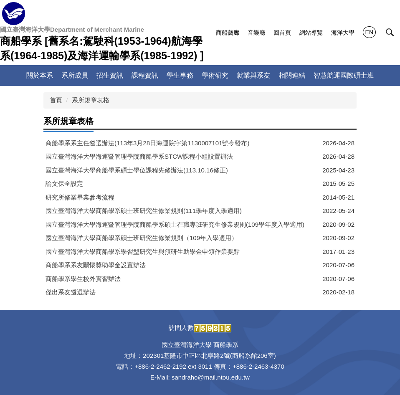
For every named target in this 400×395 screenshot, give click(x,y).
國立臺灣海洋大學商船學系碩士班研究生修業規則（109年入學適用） (142, 237)
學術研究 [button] (215, 75)
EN (369, 32)
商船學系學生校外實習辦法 (83, 278)
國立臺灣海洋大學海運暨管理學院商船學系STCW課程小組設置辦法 (139, 156)
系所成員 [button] (74, 75)
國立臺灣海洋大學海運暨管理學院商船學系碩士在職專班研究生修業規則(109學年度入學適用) (175, 224)
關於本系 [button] (39, 75)
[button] (390, 33)
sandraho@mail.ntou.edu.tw (211, 377)
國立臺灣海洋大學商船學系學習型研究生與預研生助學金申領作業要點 (143, 251)
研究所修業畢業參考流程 (80, 197)
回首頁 (282, 32)
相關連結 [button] (291, 75)
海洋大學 (342, 32)
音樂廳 (256, 32)
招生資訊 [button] (109, 75)
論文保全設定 (64, 183)
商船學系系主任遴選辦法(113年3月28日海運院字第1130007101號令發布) (147, 143)
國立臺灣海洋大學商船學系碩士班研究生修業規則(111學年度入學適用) (144, 210)
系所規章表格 (90, 100)
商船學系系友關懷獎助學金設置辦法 (96, 264)
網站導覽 (311, 32)
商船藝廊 (227, 32)
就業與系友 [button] (253, 75)
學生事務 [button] (180, 75)
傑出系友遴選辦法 (71, 292)
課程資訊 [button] (145, 75)
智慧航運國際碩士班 (344, 75)
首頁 (56, 100)
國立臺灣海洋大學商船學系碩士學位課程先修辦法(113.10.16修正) (137, 170)
